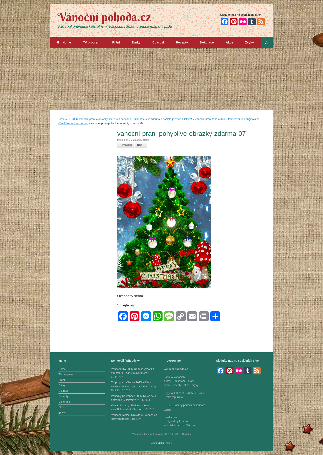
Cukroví (158, 42)
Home (63, 42)
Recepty (182, 42)
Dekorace (207, 42)
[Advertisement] (161, 79)
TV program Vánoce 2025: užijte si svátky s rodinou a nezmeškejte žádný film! (133, 386)
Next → (141, 145)
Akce (229, 42)
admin (146, 139)
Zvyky (249, 42)
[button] (267, 42)
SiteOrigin (158, 443)
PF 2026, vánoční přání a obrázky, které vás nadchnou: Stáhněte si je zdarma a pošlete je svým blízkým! (130, 119)
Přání (116, 42)
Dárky (136, 42)
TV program (91, 42)
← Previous (125, 145)
